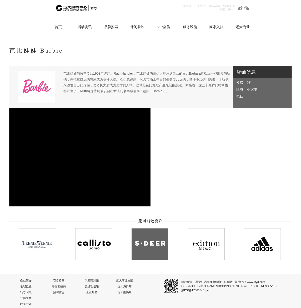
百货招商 (58, 280)
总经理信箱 (92, 286)
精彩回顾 (26, 292)
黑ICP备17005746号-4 (195, 290)
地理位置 (26, 286)
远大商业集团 (124, 280)
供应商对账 (92, 280)
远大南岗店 (125, 292)
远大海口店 (125, 286)
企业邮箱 (91, 292)
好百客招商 (59, 286)
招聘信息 (58, 292)
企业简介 (26, 280)
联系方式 (26, 304)
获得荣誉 (26, 298)
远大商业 (243, 27)
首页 (58, 27)
